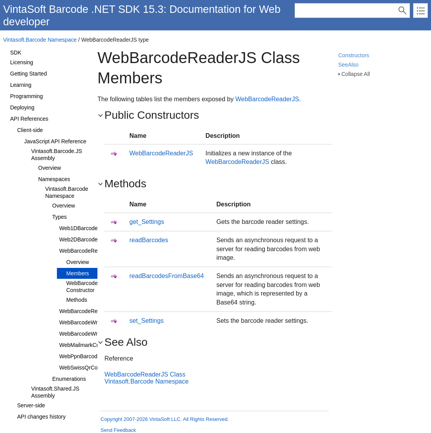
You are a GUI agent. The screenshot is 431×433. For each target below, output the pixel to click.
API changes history (41, 417)
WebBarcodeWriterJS (85, 334)
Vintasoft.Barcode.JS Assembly (56, 154)
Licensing (21, 62)
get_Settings (146, 221)
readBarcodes (148, 240)
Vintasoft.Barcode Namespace (40, 40)
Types (59, 217)
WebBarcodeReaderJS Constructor (94, 286)
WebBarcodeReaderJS (87, 251)
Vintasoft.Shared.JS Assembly (55, 392)
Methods (76, 300)
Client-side (30, 130)
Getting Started (28, 73)
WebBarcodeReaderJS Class (144, 374)
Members (77, 273)
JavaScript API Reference (55, 141)
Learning (21, 85)
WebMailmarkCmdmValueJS (94, 345)
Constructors (353, 55)
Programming (26, 96)
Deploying (22, 107)
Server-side (31, 405)
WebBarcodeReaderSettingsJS (97, 311)
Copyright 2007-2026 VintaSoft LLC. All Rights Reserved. (165, 419)
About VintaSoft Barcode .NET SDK (47, 49)
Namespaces (54, 179)
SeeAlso (348, 65)
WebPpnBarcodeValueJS (89, 356)
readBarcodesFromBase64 (166, 276)
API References (29, 119)
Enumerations (69, 379)
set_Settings (146, 320)
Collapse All (355, 74)
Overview (49, 168)
